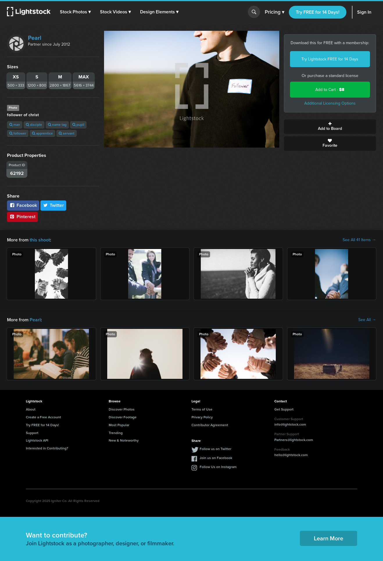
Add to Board (330, 127)
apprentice (42, 133)
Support (32, 432)
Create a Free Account (43, 417)
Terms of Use (202, 409)
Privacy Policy (202, 417)
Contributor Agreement (210, 425)
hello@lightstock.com (291, 455)
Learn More (328, 538)
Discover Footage (123, 417)
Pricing (274, 12)
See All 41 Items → (359, 240)
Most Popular (119, 425)
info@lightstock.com (290, 424)
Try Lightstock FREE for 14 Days (329, 59)
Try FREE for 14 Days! (317, 12)
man (14, 124)
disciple (34, 124)
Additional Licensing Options (330, 103)
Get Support (283, 409)
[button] (75, 12)
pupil (78, 124)
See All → (367, 320)
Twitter (53, 205)
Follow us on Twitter (215, 448)
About (30, 409)
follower (17, 133)
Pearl (34, 37)
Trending (116, 432)
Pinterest (22, 216)
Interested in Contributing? (47, 448)
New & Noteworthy (124, 440)
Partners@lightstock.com (293, 439)
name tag (57, 124)
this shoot (40, 239)
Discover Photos (122, 409)
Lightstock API (37, 440)
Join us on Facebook (216, 457)
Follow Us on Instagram (218, 466)
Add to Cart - (329, 90)
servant (66, 133)
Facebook (23, 205)
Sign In (364, 12)
